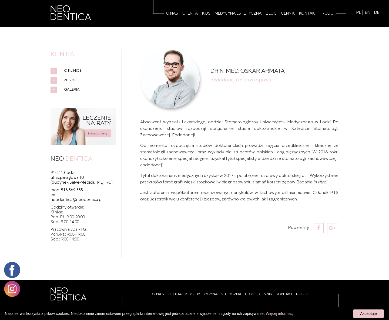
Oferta (190, 13)
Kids (206, 13)
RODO (328, 13)
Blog (271, 13)
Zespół (71, 80)
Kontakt (308, 13)
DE (377, 12)
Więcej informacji (280, 313)
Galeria (72, 89)
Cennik (288, 13)
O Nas (172, 13)
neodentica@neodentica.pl (76, 199)
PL (358, 12)
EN (367, 12)
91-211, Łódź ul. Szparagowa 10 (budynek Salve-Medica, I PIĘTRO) (82, 177)
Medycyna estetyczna (238, 13)
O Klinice (73, 70)
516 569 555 (72, 190)
